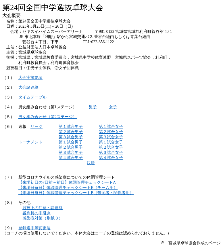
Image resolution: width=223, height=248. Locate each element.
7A (67, 182)
